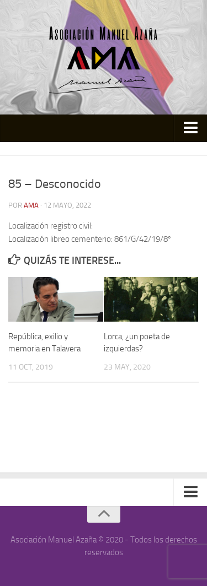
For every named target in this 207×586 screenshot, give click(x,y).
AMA (31, 205)
